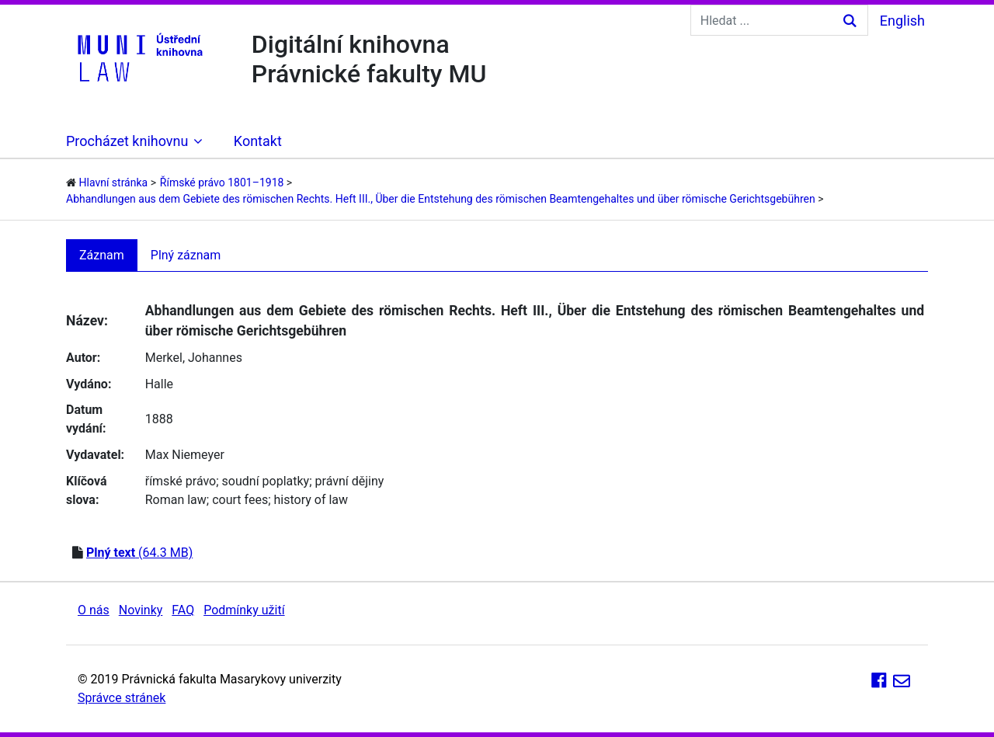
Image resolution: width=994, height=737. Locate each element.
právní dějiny (349, 481)
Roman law (176, 499)
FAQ (183, 610)
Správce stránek (121, 697)
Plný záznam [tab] (186, 255)
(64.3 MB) (139, 552)
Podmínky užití (243, 610)
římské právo (181, 481)
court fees (240, 499)
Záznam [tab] (101, 255)
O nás (93, 610)
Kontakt (258, 141)
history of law (311, 499)
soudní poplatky (266, 481)
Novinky (141, 610)
